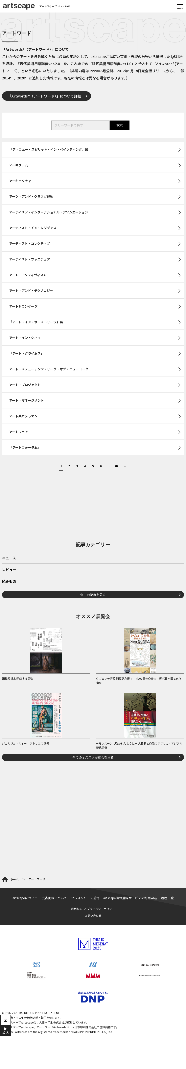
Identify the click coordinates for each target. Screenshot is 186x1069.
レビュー (9, 570)
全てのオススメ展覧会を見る (93, 757)
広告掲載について (54, 897)
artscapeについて (25, 897)
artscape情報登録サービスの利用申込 (130, 897)
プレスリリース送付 (85, 897)
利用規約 (76, 909)
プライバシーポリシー (101, 909)
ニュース (9, 558)
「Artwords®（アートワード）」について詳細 (44, 95)
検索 (119, 125)
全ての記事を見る (93, 594)
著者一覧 (167, 897)
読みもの (9, 581)
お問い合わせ (93, 916)
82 (116, 466)
